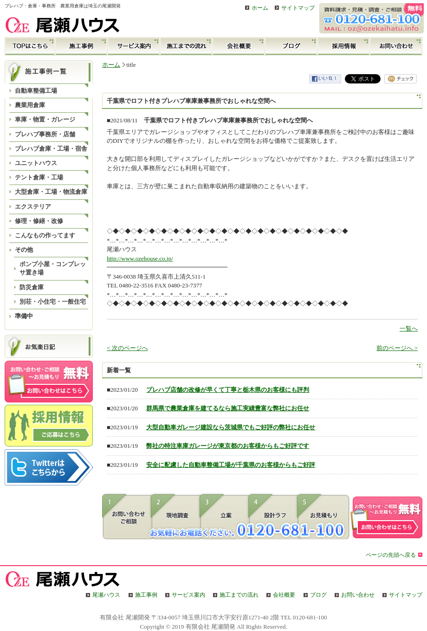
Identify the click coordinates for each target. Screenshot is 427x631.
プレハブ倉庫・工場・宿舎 (51, 148)
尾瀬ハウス (106, 595)
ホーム (260, 8)
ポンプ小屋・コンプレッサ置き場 (52, 268)
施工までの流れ (186, 46)
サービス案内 (134, 46)
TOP (30, 46)
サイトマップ (298, 8)
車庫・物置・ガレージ (45, 119)
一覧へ (409, 328)
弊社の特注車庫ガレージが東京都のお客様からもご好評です (227, 445)
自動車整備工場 (36, 90)
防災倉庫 (31, 287)
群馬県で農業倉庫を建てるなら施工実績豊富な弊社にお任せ (227, 408)
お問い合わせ (396, 46)
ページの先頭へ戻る (391, 555)
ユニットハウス (36, 162)
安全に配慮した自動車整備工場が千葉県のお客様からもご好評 (230, 464)
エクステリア (33, 206)
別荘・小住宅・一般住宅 (52, 301)
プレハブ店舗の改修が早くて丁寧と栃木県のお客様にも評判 (227, 389)
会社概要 (239, 46)
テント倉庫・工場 (39, 177)
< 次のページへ (127, 347)
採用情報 (343, 46)
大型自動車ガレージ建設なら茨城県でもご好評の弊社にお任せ (230, 427)
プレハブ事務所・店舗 (45, 134)
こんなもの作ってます (45, 235)
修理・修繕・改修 (39, 220)
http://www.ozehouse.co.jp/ (140, 258)
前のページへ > (397, 347)
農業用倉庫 (30, 105)
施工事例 (81, 46)
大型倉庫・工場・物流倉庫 (51, 191)
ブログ (291, 46)
